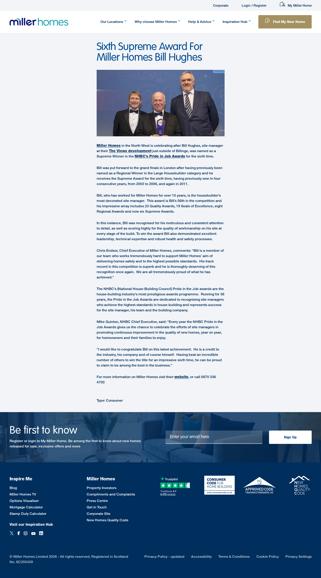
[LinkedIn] (41, 536)
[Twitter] (12, 536)
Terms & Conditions (234, 556)
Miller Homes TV (23, 494)
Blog (13, 488)
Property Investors (101, 488)
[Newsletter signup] (213, 437)
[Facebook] (18, 536)
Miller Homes (109, 145)
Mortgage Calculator (26, 507)
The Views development (130, 151)
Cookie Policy (267, 556)
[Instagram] (26, 536)
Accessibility (201, 556)
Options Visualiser (24, 501)
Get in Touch (97, 507)
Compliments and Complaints (111, 494)
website (181, 377)
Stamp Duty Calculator (28, 514)
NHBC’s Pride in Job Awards (160, 156)
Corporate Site (98, 514)
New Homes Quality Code (107, 520)
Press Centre (97, 501)
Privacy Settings (298, 556)
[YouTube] (33, 536)
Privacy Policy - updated (164, 556)
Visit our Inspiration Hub (31, 524)
